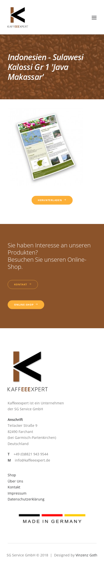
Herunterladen (52, 200)
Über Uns (15, 481)
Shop (12, 475)
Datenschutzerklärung (26, 499)
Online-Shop (26, 305)
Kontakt (22, 284)
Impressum (17, 493)
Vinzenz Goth (86, 555)
